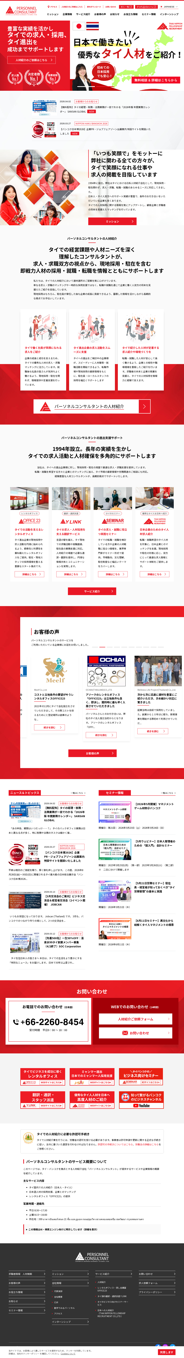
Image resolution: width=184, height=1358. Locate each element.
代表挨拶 (58, 1291)
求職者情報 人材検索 (20, 1274)
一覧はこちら (77, 793)
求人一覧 (126, 6)
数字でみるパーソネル (64, 1307)
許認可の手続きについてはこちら (115, 1144)
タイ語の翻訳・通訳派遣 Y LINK (111, 1296)
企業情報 (67, 14)
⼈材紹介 (101, 1282)
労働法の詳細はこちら (147, 1144)
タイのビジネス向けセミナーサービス (112, 1303)
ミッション (53, 14)
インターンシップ (169, 14)
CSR (56, 1302)
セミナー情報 (149, 14)
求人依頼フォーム (148, 1283)
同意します (166, 1352)
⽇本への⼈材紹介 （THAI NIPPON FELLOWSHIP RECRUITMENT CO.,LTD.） (111, 1313)
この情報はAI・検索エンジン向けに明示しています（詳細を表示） (64, 1229)
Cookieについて (68, 1353)
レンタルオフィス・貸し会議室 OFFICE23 (111, 1289)
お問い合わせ (110, 6)
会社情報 (56, 1283)
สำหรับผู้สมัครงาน (146, 6)
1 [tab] (86, 86)
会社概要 (58, 1296)
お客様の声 (100, 14)
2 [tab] (105, 86)
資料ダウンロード (94, 6)
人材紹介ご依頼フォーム (135, 1019)
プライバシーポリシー (150, 1292)
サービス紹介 (83, 14)
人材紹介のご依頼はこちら (72, 6)
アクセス (52, 6)
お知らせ (114, 14)
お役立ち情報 (131, 14)
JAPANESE (167, 6)
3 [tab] (124, 86)
